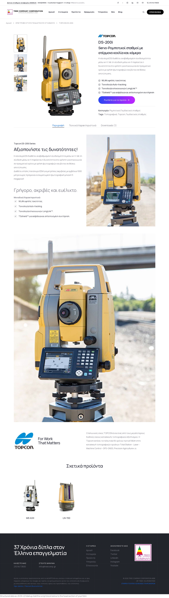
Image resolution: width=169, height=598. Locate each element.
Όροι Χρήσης (19, 586)
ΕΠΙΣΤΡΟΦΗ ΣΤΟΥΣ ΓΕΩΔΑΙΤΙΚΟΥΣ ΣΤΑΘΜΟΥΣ (35, 23)
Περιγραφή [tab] (58, 126)
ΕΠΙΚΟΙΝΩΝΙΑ (155, 12)
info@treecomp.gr (47, 566)
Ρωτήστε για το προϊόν (116, 100)
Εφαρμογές (89, 12)
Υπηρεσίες (103, 12)
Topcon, (122, 114)
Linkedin (114, 558)
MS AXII (30, 518)
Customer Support (55, 3)
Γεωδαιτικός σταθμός (136, 114)
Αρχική (52, 12)
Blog (120, 12)
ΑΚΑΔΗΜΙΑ (42, 3)
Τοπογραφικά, (111, 114)
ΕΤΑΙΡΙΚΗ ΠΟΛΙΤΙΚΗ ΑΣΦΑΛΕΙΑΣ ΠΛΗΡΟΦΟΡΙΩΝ (138, 583)
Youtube (114, 565)
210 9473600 (153, 3)
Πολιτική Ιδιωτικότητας (34, 586)
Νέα (113, 12)
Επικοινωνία (92, 565)
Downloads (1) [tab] (109, 125)
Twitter (113, 554)
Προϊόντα (76, 12)
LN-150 (66, 518)
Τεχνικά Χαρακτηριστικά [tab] (82, 125)
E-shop (67, 3)
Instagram (115, 561)
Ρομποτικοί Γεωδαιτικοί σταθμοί (125, 110)
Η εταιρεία (63, 12)
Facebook (114, 550)
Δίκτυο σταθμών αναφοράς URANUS (22, 3)
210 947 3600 (20, 566)
